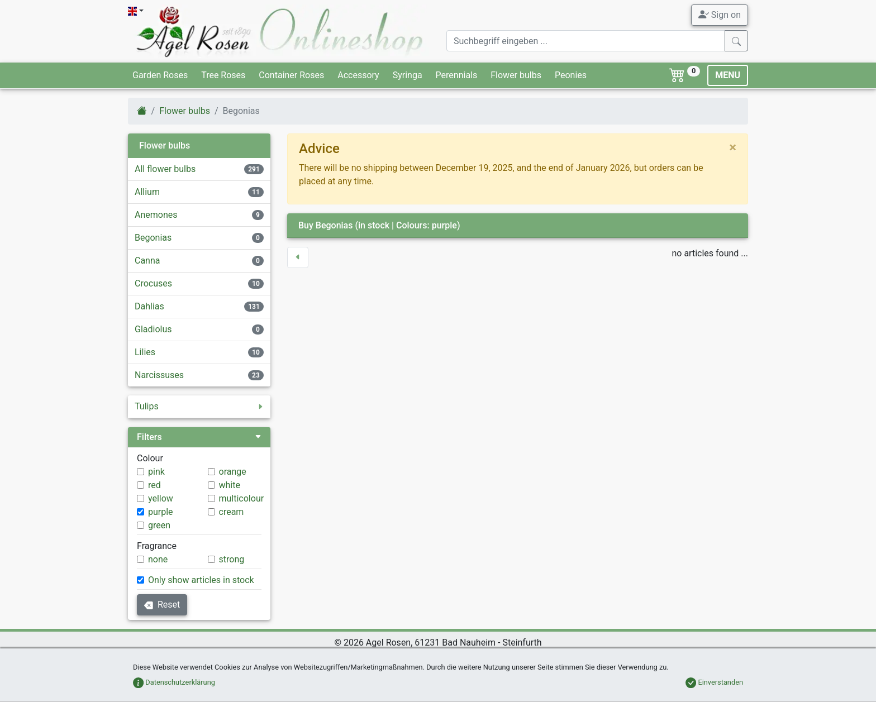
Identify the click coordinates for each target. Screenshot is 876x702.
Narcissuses (159, 375)
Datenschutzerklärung (174, 682)
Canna (147, 260)
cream (231, 512)
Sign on (719, 14)
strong (232, 559)
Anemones (156, 214)
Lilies (145, 352)
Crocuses (153, 283)
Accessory (358, 75)
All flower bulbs (165, 169)
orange (232, 471)
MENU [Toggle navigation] (727, 75)
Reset (162, 604)
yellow (160, 498)
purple (160, 512)
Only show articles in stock (201, 580)
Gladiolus (153, 329)
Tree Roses (223, 75)
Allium (147, 192)
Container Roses (291, 75)
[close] (733, 147)
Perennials (457, 75)
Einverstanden (714, 682)
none (158, 559)
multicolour (241, 498)
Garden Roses (160, 75)
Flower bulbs (516, 75)
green (159, 525)
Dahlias (149, 306)
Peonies (571, 75)
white (229, 485)
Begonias (153, 237)
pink (156, 471)
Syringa (407, 75)
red (154, 485)
